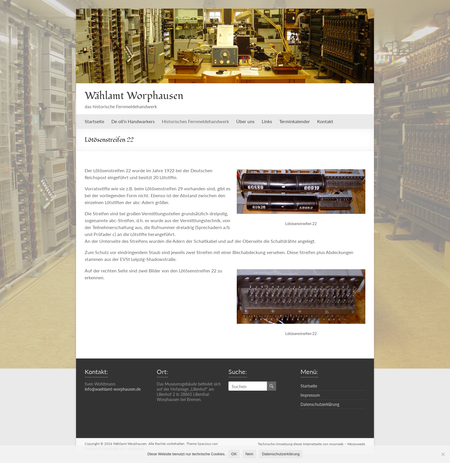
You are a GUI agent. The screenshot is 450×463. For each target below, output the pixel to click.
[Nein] (443, 454)
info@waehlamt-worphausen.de (113, 389)
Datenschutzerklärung (319, 404)
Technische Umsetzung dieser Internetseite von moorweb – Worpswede (311, 443)
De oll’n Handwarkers (133, 121)
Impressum (310, 395)
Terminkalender (294, 121)
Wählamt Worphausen (134, 96)
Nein (249, 454)
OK (234, 454)
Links (267, 121)
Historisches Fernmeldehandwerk (195, 121)
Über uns (245, 121)
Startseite (94, 121)
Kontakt (325, 121)
